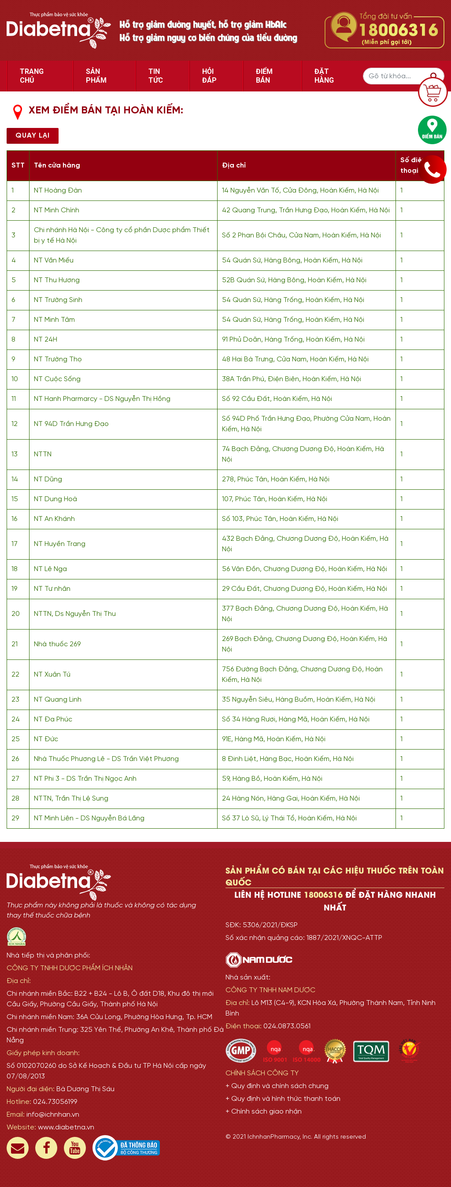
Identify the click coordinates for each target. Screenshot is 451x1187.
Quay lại (32, 135)
